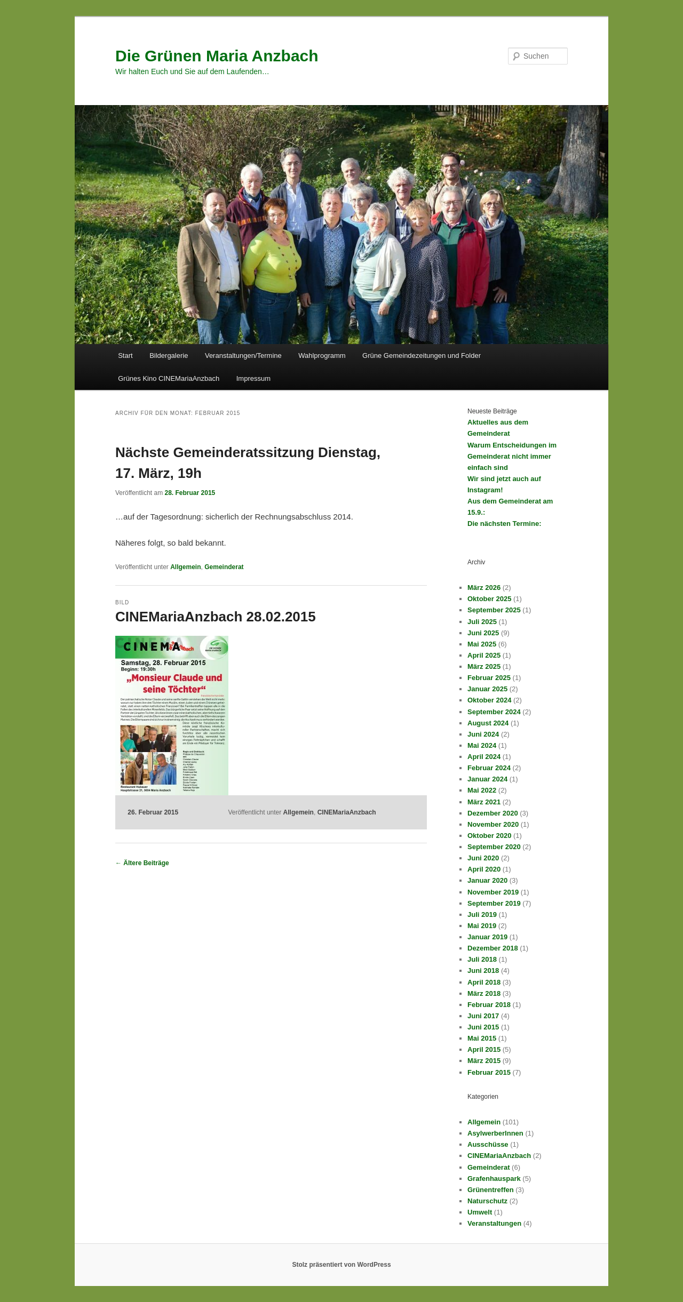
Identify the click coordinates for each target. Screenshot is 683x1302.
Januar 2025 (487, 689)
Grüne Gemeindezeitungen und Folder (421, 356)
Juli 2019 (482, 914)
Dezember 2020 (492, 813)
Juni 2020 (483, 858)
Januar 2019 (487, 937)
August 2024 (488, 723)
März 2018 (484, 993)
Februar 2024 (489, 768)
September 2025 (494, 610)
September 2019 (494, 903)
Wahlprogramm (321, 356)
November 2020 (493, 824)
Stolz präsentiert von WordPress (341, 1264)
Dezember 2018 (492, 948)
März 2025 (484, 666)
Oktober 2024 (489, 700)
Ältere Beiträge (142, 863)
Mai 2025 (481, 644)
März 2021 (484, 802)
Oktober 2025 (489, 599)
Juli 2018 (482, 959)
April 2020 (484, 869)
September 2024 (494, 712)
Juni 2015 (483, 1027)
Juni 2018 (483, 970)
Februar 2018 (489, 1005)
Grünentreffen (490, 1190)
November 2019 (493, 892)
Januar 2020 (487, 880)
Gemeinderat (223, 567)
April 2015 (484, 1049)
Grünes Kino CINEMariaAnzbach (168, 378)
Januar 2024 (487, 779)
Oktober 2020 (489, 836)
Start (125, 356)
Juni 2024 (483, 734)
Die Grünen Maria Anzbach (217, 56)
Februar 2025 (489, 678)
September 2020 (494, 847)
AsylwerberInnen (495, 1133)
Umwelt (479, 1212)
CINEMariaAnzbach (346, 812)
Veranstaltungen (494, 1223)
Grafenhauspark (494, 1179)
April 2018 (484, 982)
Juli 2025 (482, 622)
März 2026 (484, 588)
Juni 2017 (483, 1016)
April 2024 (484, 757)
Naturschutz (487, 1201)
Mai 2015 (481, 1038)
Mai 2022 (481, 790)
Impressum (253, 378)
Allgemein (185, 567)
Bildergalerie (168, 356)
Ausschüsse (488, 1144)
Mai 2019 (481, 926)
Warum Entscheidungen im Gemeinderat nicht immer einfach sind (512, 456)
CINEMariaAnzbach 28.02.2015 (215, 617)
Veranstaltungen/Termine (243, 356)
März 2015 (484, 1061)
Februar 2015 (489, 1072)
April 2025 (484, 655)
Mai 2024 (481, 745)
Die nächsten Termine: (504, 524)
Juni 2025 (483, 633)
